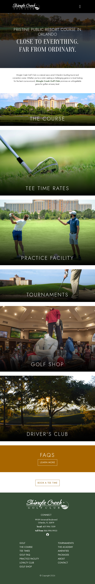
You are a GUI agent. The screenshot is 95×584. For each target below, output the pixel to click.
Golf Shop (26, 566)
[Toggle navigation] (80, 6)
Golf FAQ (25, 554)
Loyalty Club (27, 562)
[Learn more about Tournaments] (47, 285)
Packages (63, 554)
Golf (22, 543)
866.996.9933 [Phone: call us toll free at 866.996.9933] (50, 530)
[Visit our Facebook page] (47, 534)
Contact (63, 562)
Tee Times (25, 550)
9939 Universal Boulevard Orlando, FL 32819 (46, 521)
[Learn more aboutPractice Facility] (47, 232)
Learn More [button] (47, 462)
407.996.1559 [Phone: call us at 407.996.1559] (49, 526)
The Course (26, 547)
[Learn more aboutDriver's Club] (47, 408)
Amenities (63, 550)
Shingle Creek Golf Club (48, 81)
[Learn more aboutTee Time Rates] (47, 163)
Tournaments (66, 543)
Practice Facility (29, 558)
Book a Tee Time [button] (47, 482)
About (61, 558)
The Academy (65, 547)
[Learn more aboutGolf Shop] (47, 339)
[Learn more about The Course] (47, 109)
